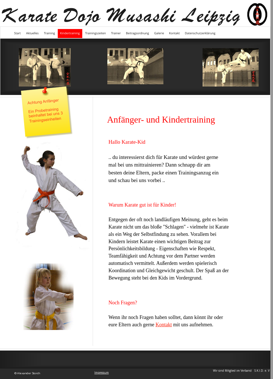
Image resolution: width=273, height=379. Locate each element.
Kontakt (164, 324)
